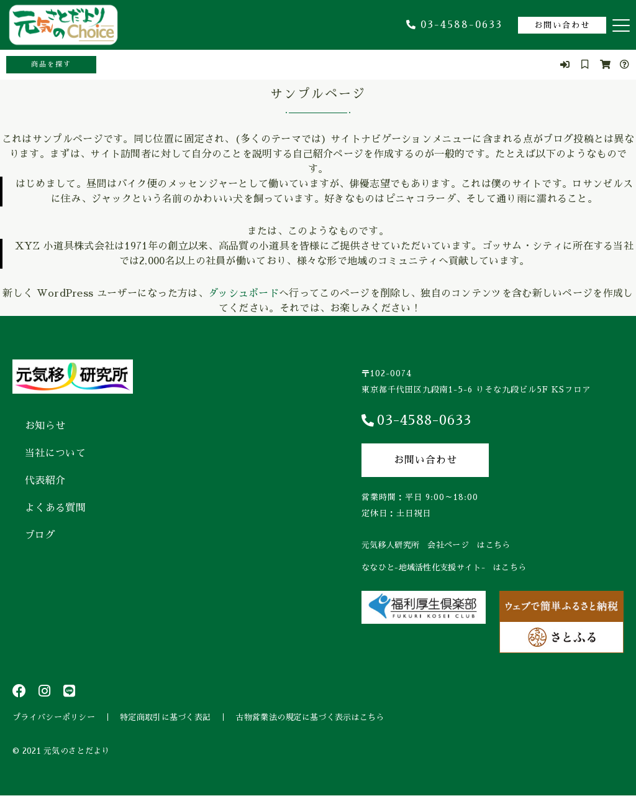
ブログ (40, 535)
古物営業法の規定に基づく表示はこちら (309, 722)
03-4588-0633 (454, 25)
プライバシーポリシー (53, 722)
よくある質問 (55, 508)
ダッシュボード (243, 294)
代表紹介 (45, 481)
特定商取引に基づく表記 (165, 722)
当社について (55, 453)
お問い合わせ (562, 25)
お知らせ (45, 426)
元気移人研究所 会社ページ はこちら (435, 545)
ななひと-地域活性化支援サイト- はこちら (443, 567)
